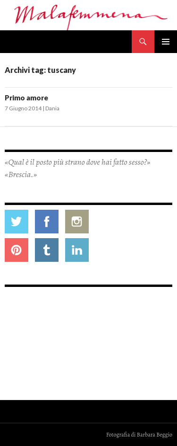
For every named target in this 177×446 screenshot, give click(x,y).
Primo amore (26, 97)
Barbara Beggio (154, 434)
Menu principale (165, 41)
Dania (52, 108)
